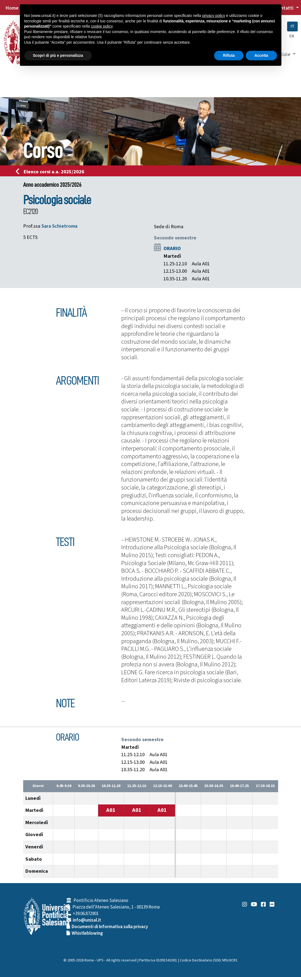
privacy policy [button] (213, 15)
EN (291, 36)
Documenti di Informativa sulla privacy (110, 926)
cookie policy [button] (102, 26)
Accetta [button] (261, 55)
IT (292, 26)
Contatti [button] (285, 7)
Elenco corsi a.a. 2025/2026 (51, 171)
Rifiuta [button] (229, 55)
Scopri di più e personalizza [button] (58, 55)
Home (12, 7)
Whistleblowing (87, 933)
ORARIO (172, 248)
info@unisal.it (87, 920)
